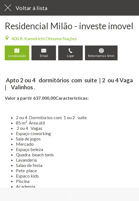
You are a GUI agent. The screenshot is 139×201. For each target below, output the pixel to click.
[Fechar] (7, 7)
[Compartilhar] (69, 194)
